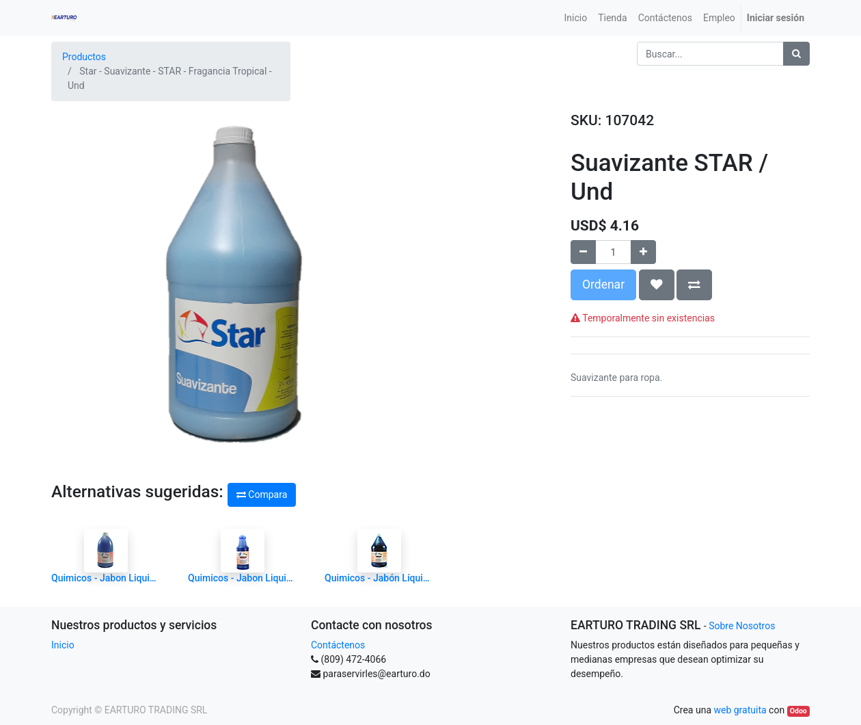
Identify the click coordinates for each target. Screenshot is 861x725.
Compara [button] (261, 494)
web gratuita (739, 709)
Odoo (798, 711)
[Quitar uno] (583, 252)
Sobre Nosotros (742, 625)
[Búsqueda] (796, 54)
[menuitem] (576, 18)
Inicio (62, 645)
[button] (656, 284)
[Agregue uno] (643, 252)
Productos (84, 56)
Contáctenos (338, 645)
